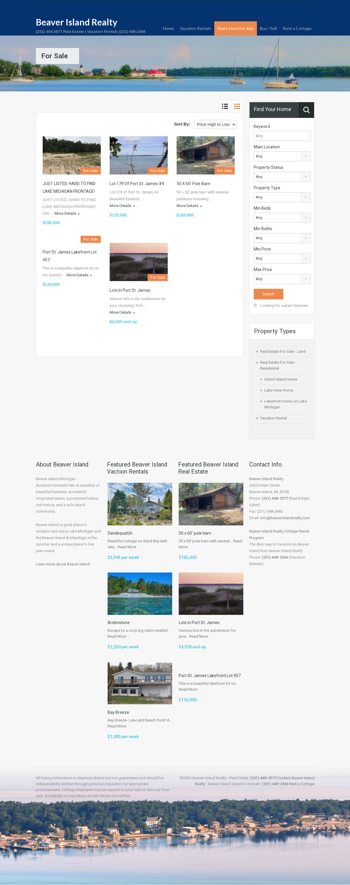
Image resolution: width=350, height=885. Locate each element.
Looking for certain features (281, 305)
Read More (127, 547)
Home (168, 28)
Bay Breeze (118, 712)
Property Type (267, 187)
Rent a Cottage (297, 28)
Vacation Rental (273, 418)
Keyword (262, 126)
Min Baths (263, 228)
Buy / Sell (268, 28)
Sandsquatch (120, 533)
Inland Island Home (280, 379)
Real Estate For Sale (235, 28)
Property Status (268, 167)
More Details (67, 213)
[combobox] (282, 156)
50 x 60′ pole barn (193, 183)
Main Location (267, 147)
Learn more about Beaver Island (63, 564)
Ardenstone (119, 622)
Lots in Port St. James (130, 290)
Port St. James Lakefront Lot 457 (210, 675)
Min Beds (262, 208)
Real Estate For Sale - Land (283, 351)
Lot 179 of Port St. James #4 (137, 183)
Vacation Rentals (195, 28)
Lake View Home (278, 390)
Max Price (263, 269)
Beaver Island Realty (76, 22)
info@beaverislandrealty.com (285, 518)
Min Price (262, 249)
